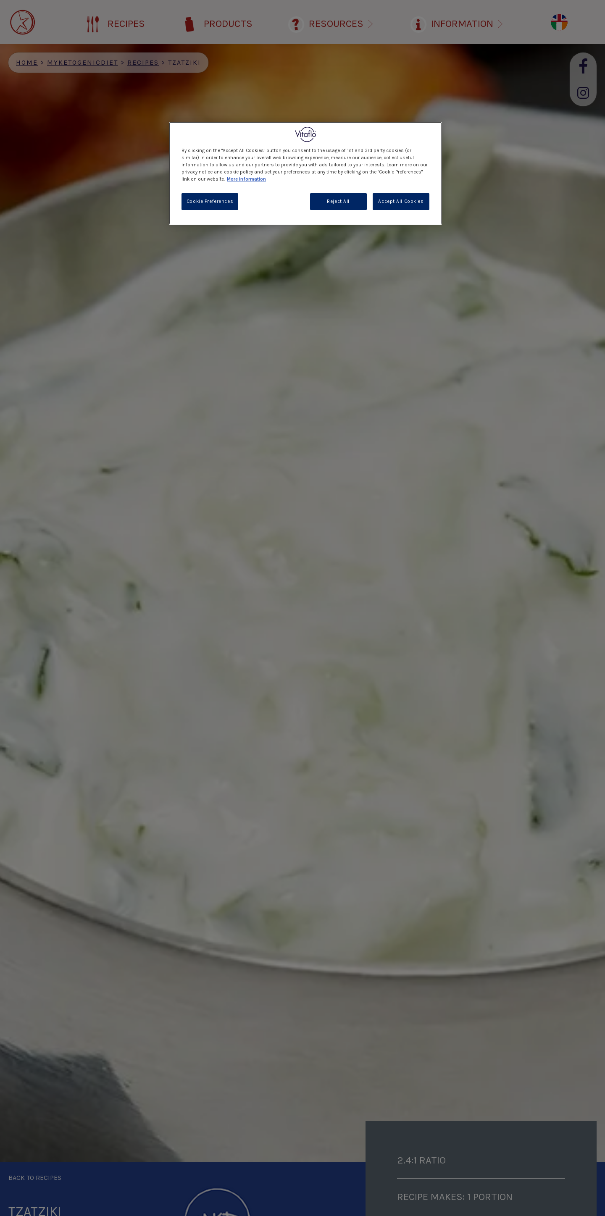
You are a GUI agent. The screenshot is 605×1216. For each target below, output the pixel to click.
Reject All (338, 201)
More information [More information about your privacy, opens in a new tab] (246, 179)
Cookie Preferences (210, 201)
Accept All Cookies (401, 201)
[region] (305, 173)
